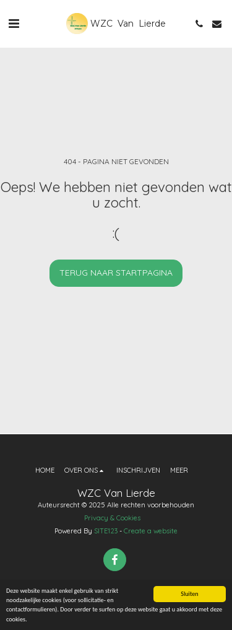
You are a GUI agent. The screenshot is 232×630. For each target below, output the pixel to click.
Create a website (151, 531)
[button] (13, 23)
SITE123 (106, 531)
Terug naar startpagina (116, 272)
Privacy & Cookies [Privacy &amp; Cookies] (112, 518)
